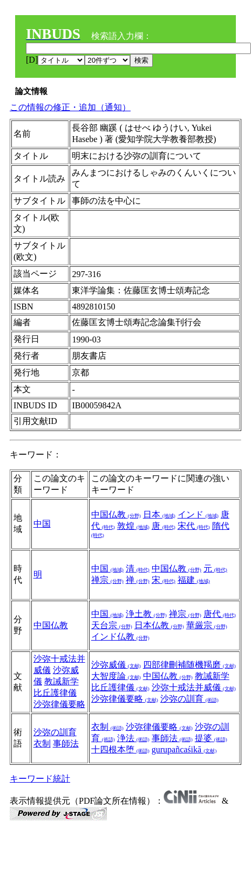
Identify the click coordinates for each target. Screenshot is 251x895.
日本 (159, 514)
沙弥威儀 (116, 664)
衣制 (42, 743)
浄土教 (146, 613)
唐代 (219, 613)
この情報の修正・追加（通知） (70, 107)
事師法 (66, 743)
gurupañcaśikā (184, 749)
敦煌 (133, 525)
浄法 (133, 738)
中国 (42, 523)
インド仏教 (120, 636)
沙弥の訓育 (189, 698)
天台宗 (111, 625)
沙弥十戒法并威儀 (194, 687)
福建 (194, 579)
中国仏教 (116, 514)
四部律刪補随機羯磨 (189, 664)
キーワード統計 (40, 778)
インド (198, 514)
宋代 (194, 525)
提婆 (211, 738)
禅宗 (107, 579)
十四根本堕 (120, 749)
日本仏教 (159, 625)
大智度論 (116, 676)
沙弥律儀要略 (59, 704)
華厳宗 (206, 625)
